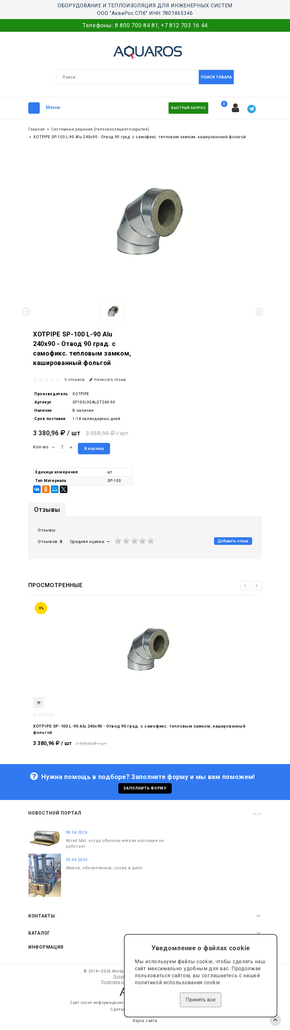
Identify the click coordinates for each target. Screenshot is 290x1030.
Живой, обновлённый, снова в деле (104, 870)
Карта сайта (145, 1023)
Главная (36, 129)
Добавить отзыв (233, 541)
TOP (275, 1020)
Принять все (201, 1000)
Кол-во (40, 446)
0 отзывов (75, 379)
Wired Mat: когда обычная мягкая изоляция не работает (115, 845)
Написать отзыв (108, 379)
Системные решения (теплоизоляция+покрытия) (100, 129)
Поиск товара (216, 77)
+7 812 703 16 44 (184, 25)
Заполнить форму (145, 789)
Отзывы (47, 509)
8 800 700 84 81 (136, 25)
